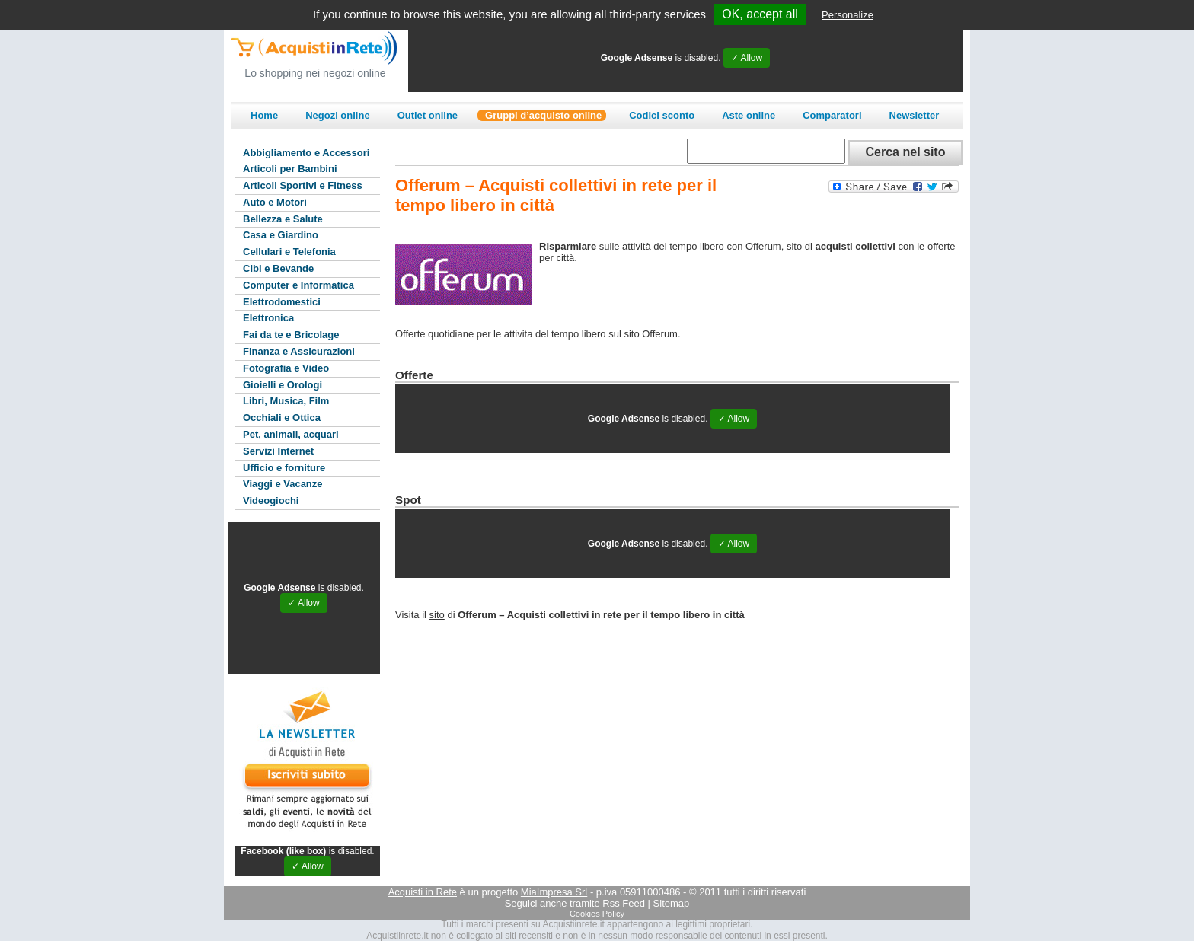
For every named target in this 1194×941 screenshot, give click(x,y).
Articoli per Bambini (290, 168)
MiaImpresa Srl (554, 892)
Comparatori (832, 115)
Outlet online (427, 115)
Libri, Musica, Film (286, 401)
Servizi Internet (278, 451)
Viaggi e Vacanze (283, 484)
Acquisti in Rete (422, 892)
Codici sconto (661, 115)
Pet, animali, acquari (291, 434)
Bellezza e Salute (283, 219)
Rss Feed (623, 903)
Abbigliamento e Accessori (306, 152)
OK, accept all (760, 14)
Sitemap (671, 903)
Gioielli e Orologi (282, 385)
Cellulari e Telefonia (289, 251)
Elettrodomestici (282, 302)
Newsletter (914, 115)
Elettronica (268, 318)
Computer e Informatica (298, 285)
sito (437, 614)
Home (264, 115)
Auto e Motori (275, 202)
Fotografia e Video (286, 368)
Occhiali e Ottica (282, 417)
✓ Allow (746, 58)
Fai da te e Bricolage (291, 334)
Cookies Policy (597, 913)
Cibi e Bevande (278, 268)
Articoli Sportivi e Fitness (302, 185)
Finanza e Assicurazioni (299, 351)
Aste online (748, 115)
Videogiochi (270, 500)
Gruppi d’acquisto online (543, 115)
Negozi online (337, 115)
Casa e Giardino (280, 235)
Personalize (847, 15)
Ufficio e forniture (284, 468)
